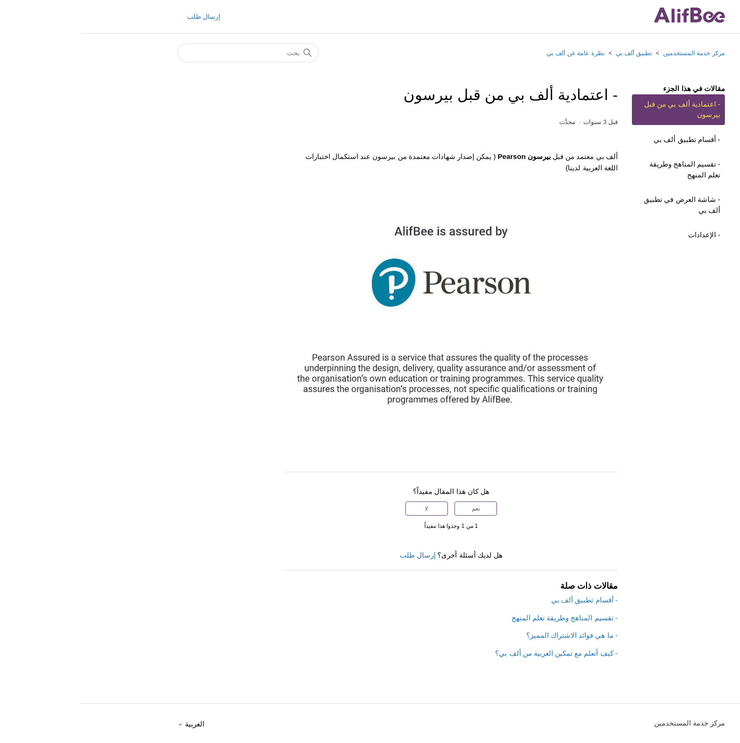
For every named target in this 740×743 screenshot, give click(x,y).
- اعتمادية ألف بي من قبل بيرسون (601, 109)
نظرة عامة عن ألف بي (494, 53)
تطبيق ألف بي (553, 53)
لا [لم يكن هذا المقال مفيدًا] (345, 508)
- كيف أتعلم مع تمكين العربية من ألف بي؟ (475, 653)
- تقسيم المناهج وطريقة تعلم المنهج (603, 169)
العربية (109, 724)
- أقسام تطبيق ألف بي (605, 139)
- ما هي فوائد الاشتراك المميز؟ (491, 635)
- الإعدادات (623, 235)
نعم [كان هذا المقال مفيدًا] (395, 508)
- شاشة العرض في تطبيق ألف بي (601, 204)
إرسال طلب (122, 16)
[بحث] (167, 52)
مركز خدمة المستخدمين (613, 53)
